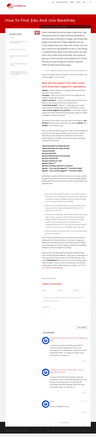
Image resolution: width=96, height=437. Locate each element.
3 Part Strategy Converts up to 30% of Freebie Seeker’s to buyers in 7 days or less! (19, 76)
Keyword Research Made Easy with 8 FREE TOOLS (18, 45)
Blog (53, 4)
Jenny (52, 405)
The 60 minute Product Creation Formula (19, 67)
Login (84, 4)
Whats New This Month (62, 4)
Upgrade (72, 4)
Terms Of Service (57, 434)
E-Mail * (60, 294)
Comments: (46, 310)
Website (76, 294)
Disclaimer (67, 434)
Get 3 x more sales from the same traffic (19, 60)
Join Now (78, 4)
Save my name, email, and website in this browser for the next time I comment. (63, 302)
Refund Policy (86, 434)
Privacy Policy (76, 434)
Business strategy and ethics (18, 53)
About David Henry (49, 282)
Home (48, 434)
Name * (44, 294)
